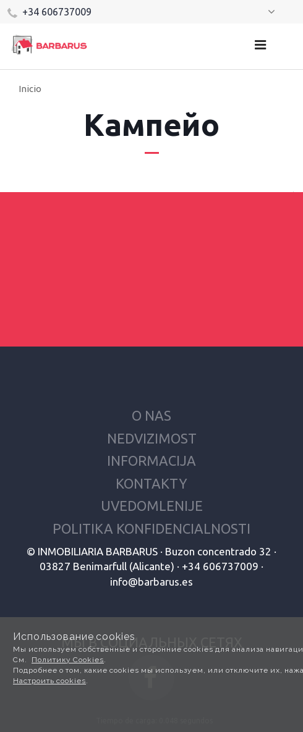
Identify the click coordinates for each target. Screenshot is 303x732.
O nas (151, 415)
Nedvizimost (152, 438)
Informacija (151, 460)
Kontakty (151, 483)
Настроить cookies (49, 680)
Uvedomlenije (152, 505)
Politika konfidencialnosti (151, 528)
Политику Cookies (68, 659)
